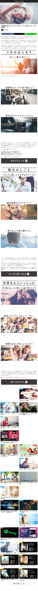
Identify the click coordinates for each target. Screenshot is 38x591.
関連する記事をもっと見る (19, 583)
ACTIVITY (21, 542)
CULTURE (21, 402)
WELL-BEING (2, 402)
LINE (31, 33)
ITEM (1, 416)
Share (7, 33)
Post (19, 33)
